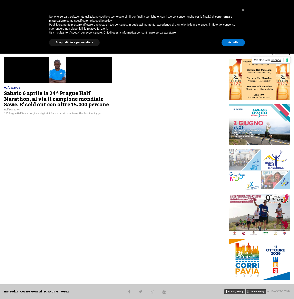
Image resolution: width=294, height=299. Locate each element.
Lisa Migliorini (42, 113)
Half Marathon (12, 109)
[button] (243, 10)
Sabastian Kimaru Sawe (64, 113)
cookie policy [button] (103, 20)
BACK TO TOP (278, 291)
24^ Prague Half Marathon (18, 113)
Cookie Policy (257, 291)
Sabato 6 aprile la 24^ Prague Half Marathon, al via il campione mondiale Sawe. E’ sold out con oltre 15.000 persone (56, 99)
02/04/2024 (12, 87)
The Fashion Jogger (90, 113)
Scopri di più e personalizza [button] (74, 42)
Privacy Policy (236, 291)
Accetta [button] (233, 42)
